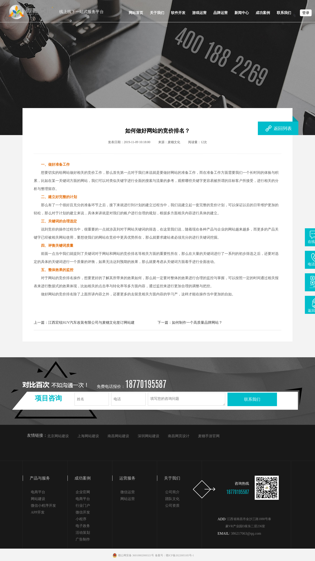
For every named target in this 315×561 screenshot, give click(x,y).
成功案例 (263, 13)
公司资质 (172, 505)
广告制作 (83, 539)
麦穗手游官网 (209, 436)
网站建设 (38, 499)
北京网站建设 (58, 436)
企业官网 (83, 492)
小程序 (81, 519)
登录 (305, 13)
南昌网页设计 (178, 436)
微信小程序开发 (43, 505)
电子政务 (83, 526)
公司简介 (172, 492)
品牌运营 (220, 13)
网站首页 (136, 13)
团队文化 (172, 499)
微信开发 (83, 512)
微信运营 (127, 492)
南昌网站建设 (118, 436)
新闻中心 (241, 13)
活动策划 (83, 532)
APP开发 (38, 512)
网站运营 (127, 499)
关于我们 (157, 13)
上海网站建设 (88, 436)
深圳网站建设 (148, 436)
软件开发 (178, 13)
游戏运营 (199, 13)
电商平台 (38, 492)
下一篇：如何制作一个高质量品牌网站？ (190, 322)
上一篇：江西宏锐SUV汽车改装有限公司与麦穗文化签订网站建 (84, 322)
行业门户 (83, 505)
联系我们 (284, 13)
